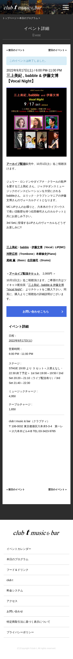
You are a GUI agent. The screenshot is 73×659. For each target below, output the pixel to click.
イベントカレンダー (19, 548)
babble (24, 247)
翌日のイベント (57, 50)
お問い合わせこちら (44, 311)
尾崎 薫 (10, 260)
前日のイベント (15, 50)
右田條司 (32, 260)
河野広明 (11, 253)
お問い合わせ (15, 611)
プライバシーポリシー (20, 632)
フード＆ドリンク (17, 569)
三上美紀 (11, 247)
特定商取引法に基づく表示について (28, 621)
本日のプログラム (17, 559)
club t (10, 580)
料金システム (15, 590)
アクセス (12, 601)
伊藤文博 (37, 247)
